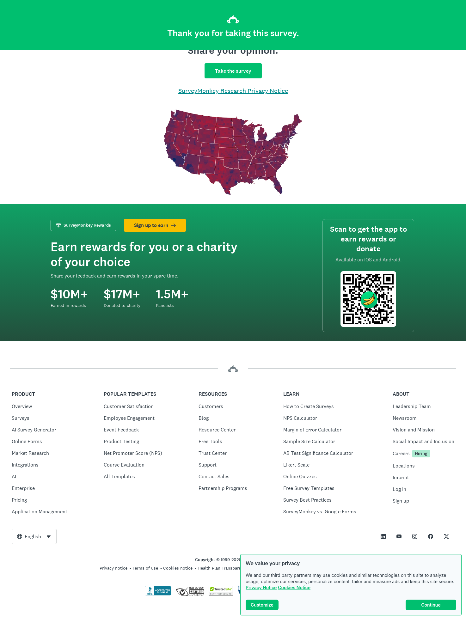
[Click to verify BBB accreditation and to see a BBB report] (158, 594)
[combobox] (34, 536)
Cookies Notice (294, 587)
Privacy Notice (261, 587)
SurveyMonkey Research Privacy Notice (233, 91)
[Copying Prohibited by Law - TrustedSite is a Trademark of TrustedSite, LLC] (221, 594)
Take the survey (233, 71)
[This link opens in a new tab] (383, 536)
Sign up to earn (155, 225)
